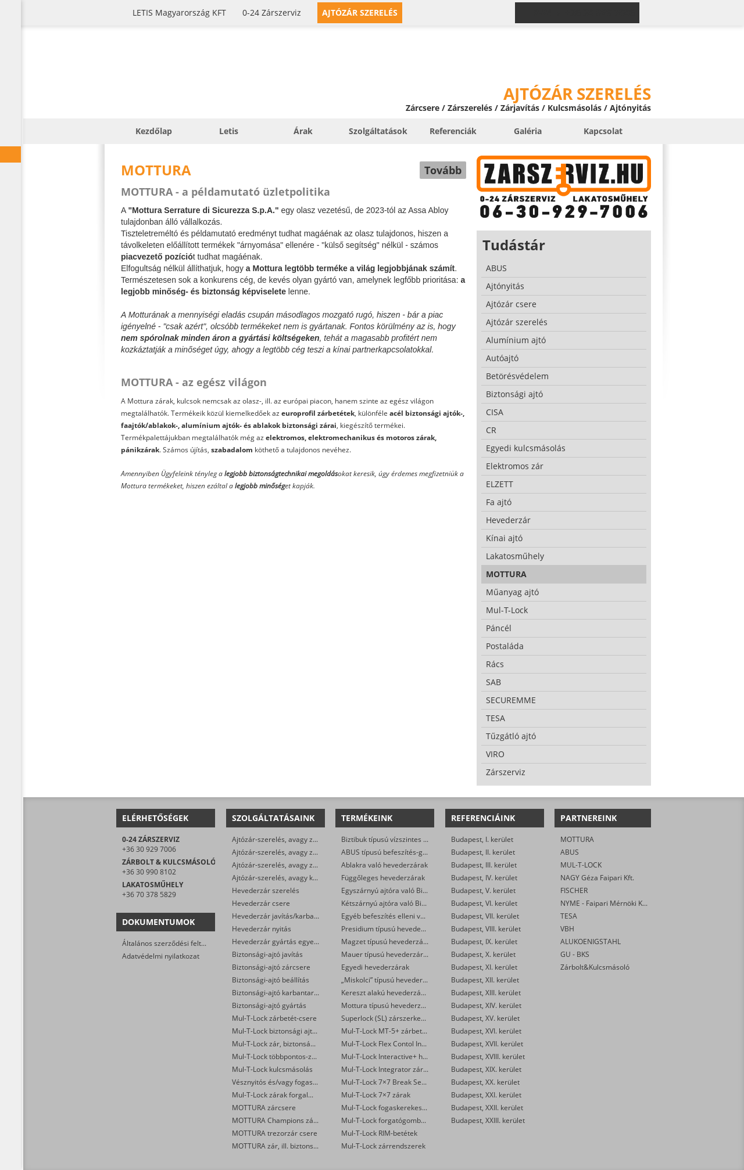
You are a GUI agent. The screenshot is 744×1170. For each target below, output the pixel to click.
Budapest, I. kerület (482, 839)
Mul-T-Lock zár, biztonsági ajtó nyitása (293, 1044)
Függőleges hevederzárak (383, 878)
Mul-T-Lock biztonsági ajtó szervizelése (295, 1031)
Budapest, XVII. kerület (487, 1044)
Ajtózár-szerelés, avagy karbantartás (291, 878)
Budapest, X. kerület (483, 954)
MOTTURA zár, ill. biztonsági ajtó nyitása (297, 1146)
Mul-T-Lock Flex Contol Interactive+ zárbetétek (416, 1044)
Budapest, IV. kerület (484, 878)
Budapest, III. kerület (484, 865)
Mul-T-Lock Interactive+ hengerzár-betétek (410, 1056)
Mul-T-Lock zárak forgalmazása (283, 1095)
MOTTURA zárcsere (264, 1108)
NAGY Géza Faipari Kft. (597, 878)
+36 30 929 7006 (149, 849)
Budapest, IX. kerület (484, 941)
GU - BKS (574, 954)
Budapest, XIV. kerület (486, 1005)
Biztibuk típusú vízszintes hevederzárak (404, 839)
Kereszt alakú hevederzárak (386, 993)
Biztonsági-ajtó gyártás (269, 1005)
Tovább (443, 170)
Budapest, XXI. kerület (486, 1095)
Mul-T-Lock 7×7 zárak (375, 1095)
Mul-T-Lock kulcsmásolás (272, 1069)
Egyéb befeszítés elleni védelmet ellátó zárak (414, 916)
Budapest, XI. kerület (484, 967)
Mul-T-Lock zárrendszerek (383, 1146)
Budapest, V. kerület (483, 890)
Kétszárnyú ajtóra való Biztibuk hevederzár (410, 903)
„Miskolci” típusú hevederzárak (391, 980)
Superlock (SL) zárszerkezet (386, 1018)
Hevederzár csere (261, 903)
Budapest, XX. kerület (485, 1082)
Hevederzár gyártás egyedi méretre (290, 941)
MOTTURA (577, 839)
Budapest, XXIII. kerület (488, 1120)
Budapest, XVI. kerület (486, 1031)
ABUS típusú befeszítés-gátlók (389, 852)
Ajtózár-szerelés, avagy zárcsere (285, 852)
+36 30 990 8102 (149, 872)
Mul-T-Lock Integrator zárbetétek (394, 1069)
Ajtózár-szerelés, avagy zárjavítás (286, 839)
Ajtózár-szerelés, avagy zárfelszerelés (293, 865)
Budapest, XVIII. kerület (488, 1056)
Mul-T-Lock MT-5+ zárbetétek (388, 1031)
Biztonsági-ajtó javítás (267, 954)
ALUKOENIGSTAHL (590, 941)
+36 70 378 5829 (149, 894)
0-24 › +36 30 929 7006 (584, 12)
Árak (303, 130)
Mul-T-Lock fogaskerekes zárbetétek (400, 1108)
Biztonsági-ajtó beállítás (270, 980)
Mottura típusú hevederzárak (388, 1005)
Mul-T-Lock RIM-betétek (379, 1133)
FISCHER (574, 890)
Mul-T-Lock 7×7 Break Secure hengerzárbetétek (418, 1082)
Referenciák (453, 130)
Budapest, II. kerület (483, 852)
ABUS (569, 852)
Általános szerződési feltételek (171, 943)
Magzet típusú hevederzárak (387, 941)
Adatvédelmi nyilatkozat (160, 956)
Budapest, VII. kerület (485, 916)
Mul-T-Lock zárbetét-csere (274, 1018)
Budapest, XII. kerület (485, 980)
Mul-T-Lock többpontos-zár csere (285, 1056)
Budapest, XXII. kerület (487, 1108)
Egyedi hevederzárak (375, 967)
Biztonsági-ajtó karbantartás (278, 993)
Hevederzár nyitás (261, 929)
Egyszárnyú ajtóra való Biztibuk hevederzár (411, 890)
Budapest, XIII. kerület (486, 993)
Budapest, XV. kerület (485, 1018)
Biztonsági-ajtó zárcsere (271, 967)
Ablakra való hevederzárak (384, 865)
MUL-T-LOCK (581, 865)
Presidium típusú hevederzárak (391, 929)
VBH (567, 929)
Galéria (528, 130)
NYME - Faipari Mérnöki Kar (604, 903)
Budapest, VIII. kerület (486, 929)
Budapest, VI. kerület (484, 903)
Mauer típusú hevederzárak (386, 954)
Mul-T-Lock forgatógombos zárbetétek (403, 1120)
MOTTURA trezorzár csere (274, 1133)
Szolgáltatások (378, 130)
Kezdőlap (153, 130)
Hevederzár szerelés (265, 890)
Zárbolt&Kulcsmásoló (594, 967)
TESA (568, 916)
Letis (228, 130)
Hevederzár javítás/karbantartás (284, 916)
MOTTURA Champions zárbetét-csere (292, 1120)
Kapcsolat (603, 130)
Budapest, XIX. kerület (486, 1069)
